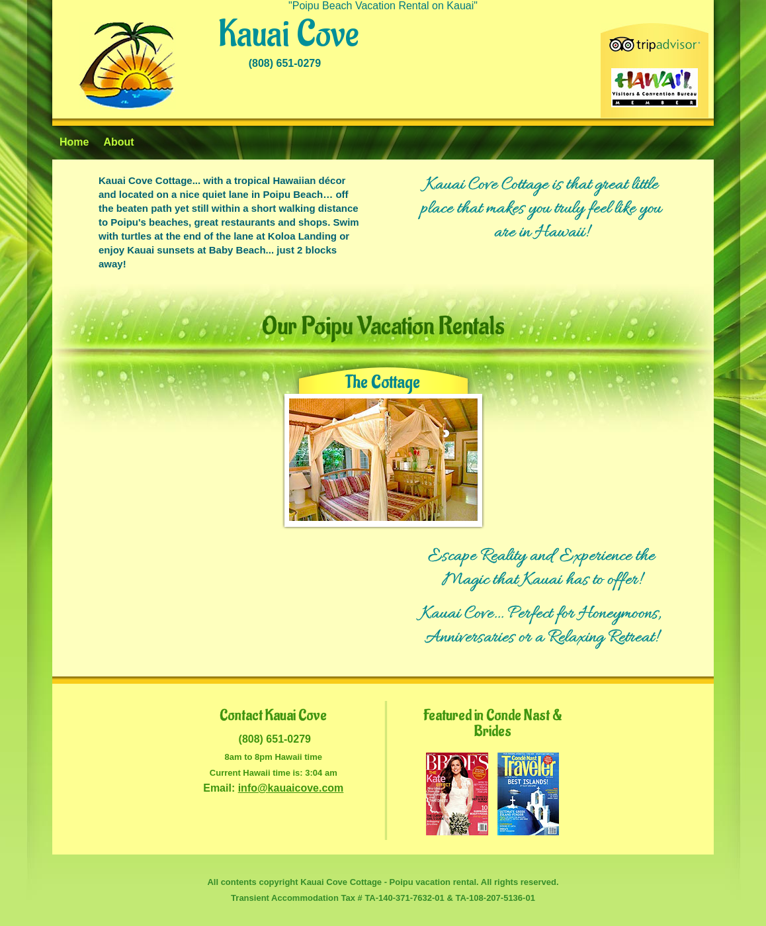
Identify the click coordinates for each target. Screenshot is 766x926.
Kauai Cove (288, 35)
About (118, 142)
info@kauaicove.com (291, 788)
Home (74, 142)
